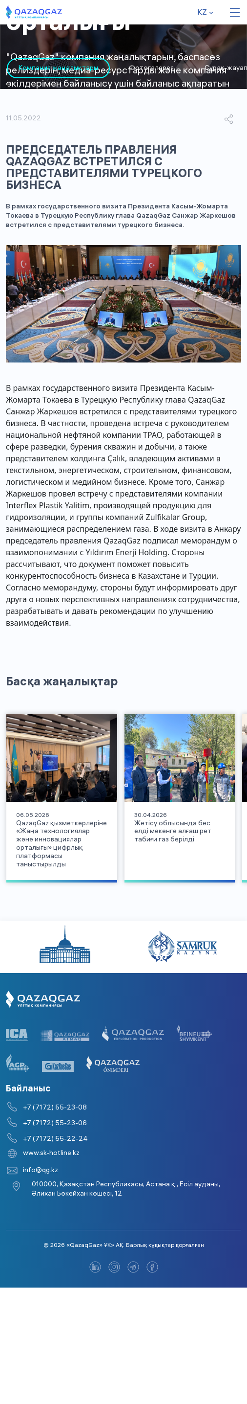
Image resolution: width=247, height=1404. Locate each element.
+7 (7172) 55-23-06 (55, 1094)
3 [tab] (46, 86)
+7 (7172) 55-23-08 (55, 1079)
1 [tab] (7, 86)
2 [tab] (27, 86)
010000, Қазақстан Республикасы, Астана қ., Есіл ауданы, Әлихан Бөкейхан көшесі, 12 (126, 1160)
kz (202, 13)
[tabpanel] (51, 68)
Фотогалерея (144, 68)
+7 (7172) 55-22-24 (55, 1110)
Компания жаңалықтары (51, 68)
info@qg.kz (40, 1141)
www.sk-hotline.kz (51, 1124)
